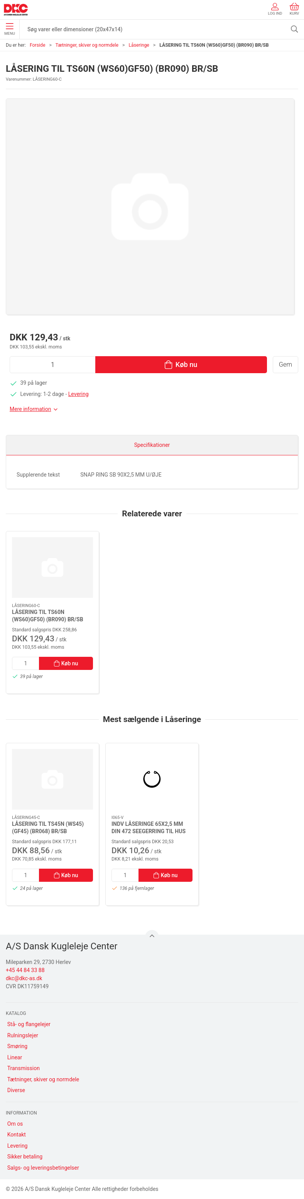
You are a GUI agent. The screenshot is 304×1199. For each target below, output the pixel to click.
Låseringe (138, 45)
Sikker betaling (24, 1156)
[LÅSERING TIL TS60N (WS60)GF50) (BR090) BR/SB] (52, 567)
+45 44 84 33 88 (25, 970)
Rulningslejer (22, 1035)
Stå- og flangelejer (29, 1024)
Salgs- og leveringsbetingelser (43, 1168)
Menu (9, 29)
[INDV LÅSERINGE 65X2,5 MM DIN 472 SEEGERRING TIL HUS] (152, 779)
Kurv (294, 9)
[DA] (16, 9)
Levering (78, 394)
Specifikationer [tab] (152, 445)
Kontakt (16, 1134)
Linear (14, 1057)
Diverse (16, 1090)
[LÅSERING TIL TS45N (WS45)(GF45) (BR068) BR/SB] (52, 779)
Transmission (23, 1068)
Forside (38, 45)
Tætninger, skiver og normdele (87, 45)
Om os (15, 1124)
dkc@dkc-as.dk (24, 978)
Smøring (17, 1046)
